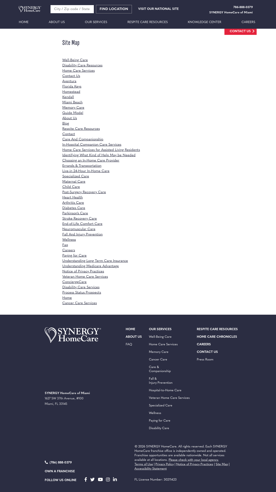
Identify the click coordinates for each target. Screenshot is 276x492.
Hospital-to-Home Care (165, 390)
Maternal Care (73, 181)
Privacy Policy (164, 464)
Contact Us (240, 31)
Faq (65, 245)
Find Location (114, 9)
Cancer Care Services (79, 303)
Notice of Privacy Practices (83, 271)
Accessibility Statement (150, 469)
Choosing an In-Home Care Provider (90, 160)
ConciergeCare (74, 282)
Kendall (68, 97)
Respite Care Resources (147, 22)
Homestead (71, 92)
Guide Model (72, 113)
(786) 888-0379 (58, 462)
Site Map (222, 464)
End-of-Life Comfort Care (82, 224)
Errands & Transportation (81, 166)
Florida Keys (71, 86)
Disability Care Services (80, 287)
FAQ (129, 344)
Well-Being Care (75, 60)
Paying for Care (74, 255)
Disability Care (159, 428)
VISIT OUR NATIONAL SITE (158, 9)
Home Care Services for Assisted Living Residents (101, 150)
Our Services (96, 22)
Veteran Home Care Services (85, 277)
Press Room (205, 359)
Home (24, 22)
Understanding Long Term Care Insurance (95, 261)
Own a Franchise (60, 471)
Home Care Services (78, 71)
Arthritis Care (73, 203)
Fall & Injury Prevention (160, 381)
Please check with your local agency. (194, 460)
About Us (57, 22)
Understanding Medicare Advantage (90, 266)
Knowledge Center (204, 22)
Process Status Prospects (81, 292)
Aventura (69, 81)
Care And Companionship (82, 139)
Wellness (69, 240)
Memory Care (73, 108)
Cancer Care (158, 359)
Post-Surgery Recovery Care (84, 192)
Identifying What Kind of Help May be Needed (99, 155)
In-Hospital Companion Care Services (91, 145)
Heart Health (72, 197)
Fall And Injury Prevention (82, 234)
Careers (248, 22)
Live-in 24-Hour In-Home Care (85, 171)
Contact (68, 134)
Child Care (71, 187)
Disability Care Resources (82, 65)
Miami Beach (72, 102)
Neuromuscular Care (78, 229)
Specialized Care (75, 176)
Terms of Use (143, 464)
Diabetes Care (73, 208)
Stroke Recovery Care (79, 218)
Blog (65, 123)
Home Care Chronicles (217, 337)
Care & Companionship (160, 369)
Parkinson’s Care (75, 213)
